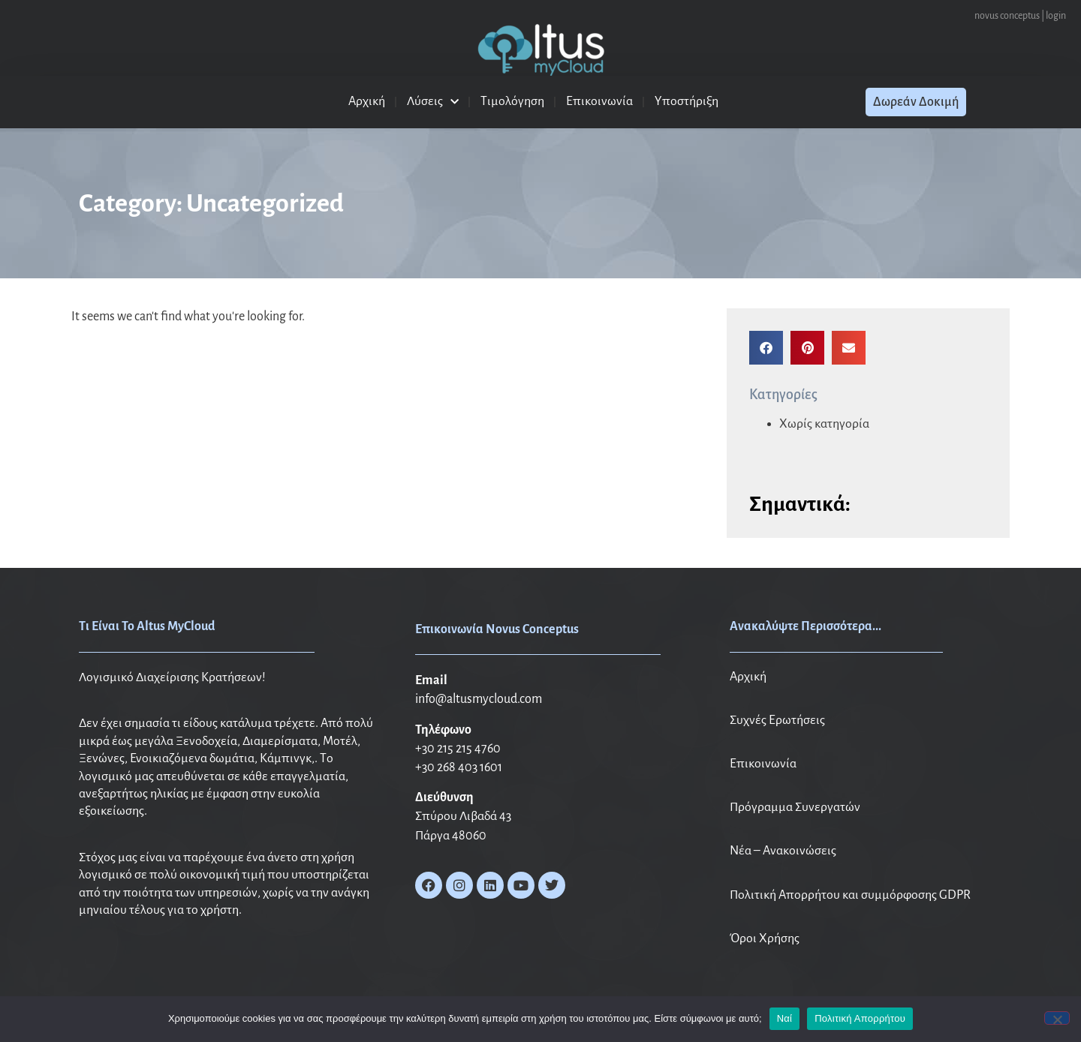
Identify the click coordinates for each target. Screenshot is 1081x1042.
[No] (1057, 1018)
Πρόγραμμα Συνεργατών (795, 807)
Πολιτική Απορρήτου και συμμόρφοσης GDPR (850, 895)
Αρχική (366, 101)
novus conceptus (1007, 16)
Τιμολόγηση (512, 101)
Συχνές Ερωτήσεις (777, 720)
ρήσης (783, 938)
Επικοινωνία (599, 101)
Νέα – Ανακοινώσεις (783, 850)
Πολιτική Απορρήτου (860, 1018)
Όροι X (748, 938)
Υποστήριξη (686, 101)
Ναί (785, 1018)
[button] (766, 348)
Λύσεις (433, 102)
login (1056, 16)
